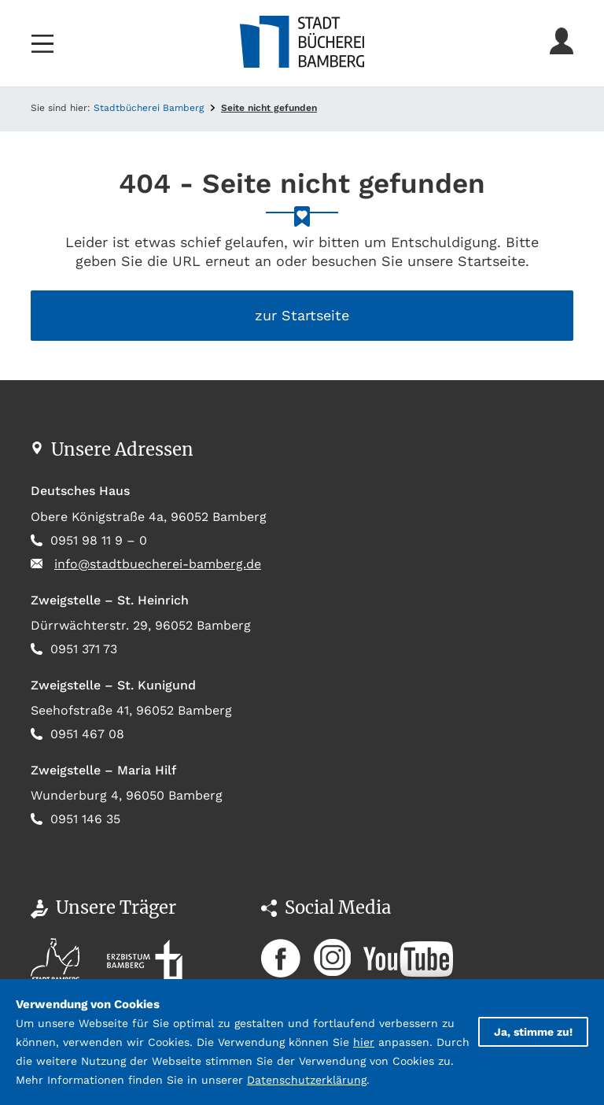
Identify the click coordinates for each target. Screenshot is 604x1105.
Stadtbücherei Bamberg (149, 107)
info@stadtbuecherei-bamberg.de (157, 563)
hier (363, 1042)
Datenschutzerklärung (306, 1080)
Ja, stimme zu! (533, 1032)
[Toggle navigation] (42, 43)
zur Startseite (302, 315)
